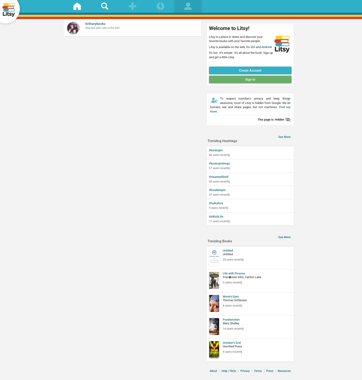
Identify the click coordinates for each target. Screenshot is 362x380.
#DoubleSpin (217, 190)
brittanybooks (95, 24)
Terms (258, 371)
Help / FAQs (228, 371)
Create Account (250, 70)
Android (266, 47)
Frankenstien (231, 319)
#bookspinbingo (219, 163)
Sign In (250, 79)
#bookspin (216, 150)
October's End (232, 342)
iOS (253, 47)
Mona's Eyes (231, 296)
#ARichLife (216, 216)
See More (284, 137)
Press (269, 371)
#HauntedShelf (219, 177)
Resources (284, 371)
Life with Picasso (234, 273)
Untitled (228, 250)
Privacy (245, 371)
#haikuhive (216, 203)
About (213, 371)
